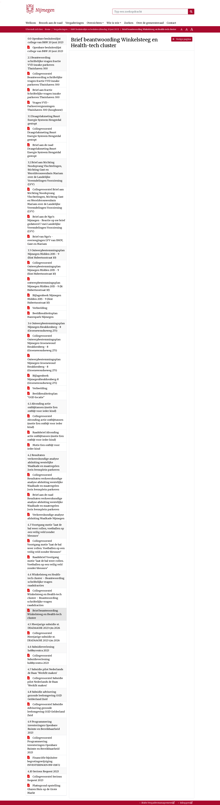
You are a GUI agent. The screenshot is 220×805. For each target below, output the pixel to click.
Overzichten (94, 22)
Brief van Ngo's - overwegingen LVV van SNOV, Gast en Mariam (45, 240)
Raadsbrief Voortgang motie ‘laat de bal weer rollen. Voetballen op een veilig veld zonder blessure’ (45, 563)
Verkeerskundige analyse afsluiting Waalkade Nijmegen (45, 516)
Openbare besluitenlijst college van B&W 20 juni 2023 (45, 49)
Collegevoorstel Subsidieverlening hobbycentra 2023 (39, 659)
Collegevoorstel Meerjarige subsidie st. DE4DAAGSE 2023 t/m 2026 (43, 637)
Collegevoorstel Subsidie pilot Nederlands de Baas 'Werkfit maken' (45, 682)
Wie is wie (113, 22)
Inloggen (185, 802)
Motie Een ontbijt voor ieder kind (43, 447)
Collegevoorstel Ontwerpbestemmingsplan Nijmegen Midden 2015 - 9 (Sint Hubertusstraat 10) (43, 268)
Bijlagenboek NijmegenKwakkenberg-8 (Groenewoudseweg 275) (43, 379)
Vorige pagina (182, 39)
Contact (171, 22)
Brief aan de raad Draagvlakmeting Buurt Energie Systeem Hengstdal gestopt (44, 150)
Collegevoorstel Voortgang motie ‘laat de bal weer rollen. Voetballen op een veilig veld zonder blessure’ (46, 546)
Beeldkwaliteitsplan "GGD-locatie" (42, 395)
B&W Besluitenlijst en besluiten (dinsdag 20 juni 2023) (95, 29)
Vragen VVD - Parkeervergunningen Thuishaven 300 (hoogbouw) (45, 106)
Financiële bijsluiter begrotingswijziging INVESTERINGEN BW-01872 (43, 761)
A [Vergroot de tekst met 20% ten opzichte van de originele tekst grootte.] (187, 29)
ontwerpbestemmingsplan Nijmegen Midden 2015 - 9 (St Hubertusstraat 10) (45, 285)
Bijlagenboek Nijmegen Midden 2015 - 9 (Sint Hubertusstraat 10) (44, 299)
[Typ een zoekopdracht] (153, 11)
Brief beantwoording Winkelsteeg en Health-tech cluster (44, 614)
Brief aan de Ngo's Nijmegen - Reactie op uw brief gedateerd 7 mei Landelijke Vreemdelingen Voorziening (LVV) (46, 224)
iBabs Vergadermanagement (158, 802)
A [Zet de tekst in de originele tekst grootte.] (181, 29)
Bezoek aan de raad (50, 22)
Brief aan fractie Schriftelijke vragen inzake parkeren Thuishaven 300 (44, 93)
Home (47, 29)
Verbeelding (37, 307)
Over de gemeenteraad (150, 22)
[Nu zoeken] (191, 11)
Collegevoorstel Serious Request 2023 (44, 778)
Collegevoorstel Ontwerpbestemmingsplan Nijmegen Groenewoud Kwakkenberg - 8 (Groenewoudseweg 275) (43, 343)
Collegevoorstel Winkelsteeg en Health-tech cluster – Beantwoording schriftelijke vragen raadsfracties (44, 598)
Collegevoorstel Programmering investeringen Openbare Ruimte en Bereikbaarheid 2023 (43, 745)
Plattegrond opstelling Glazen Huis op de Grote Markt (43, 789)
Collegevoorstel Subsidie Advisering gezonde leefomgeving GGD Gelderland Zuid (46, 710)
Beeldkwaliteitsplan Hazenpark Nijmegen (42, 315)
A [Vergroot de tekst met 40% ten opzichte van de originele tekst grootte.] (192, 29)
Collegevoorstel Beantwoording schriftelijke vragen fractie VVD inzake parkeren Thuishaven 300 (44, 79)
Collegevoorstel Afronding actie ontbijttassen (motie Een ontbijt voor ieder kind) (45, 422)
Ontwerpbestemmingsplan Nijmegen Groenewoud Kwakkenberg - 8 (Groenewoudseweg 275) (43, 363)
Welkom (31, 22)
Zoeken (128, 22)
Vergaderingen (74, 22)
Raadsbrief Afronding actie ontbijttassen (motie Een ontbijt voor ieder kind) (45, 436)
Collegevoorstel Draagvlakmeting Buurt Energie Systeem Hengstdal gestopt (44, 134)
